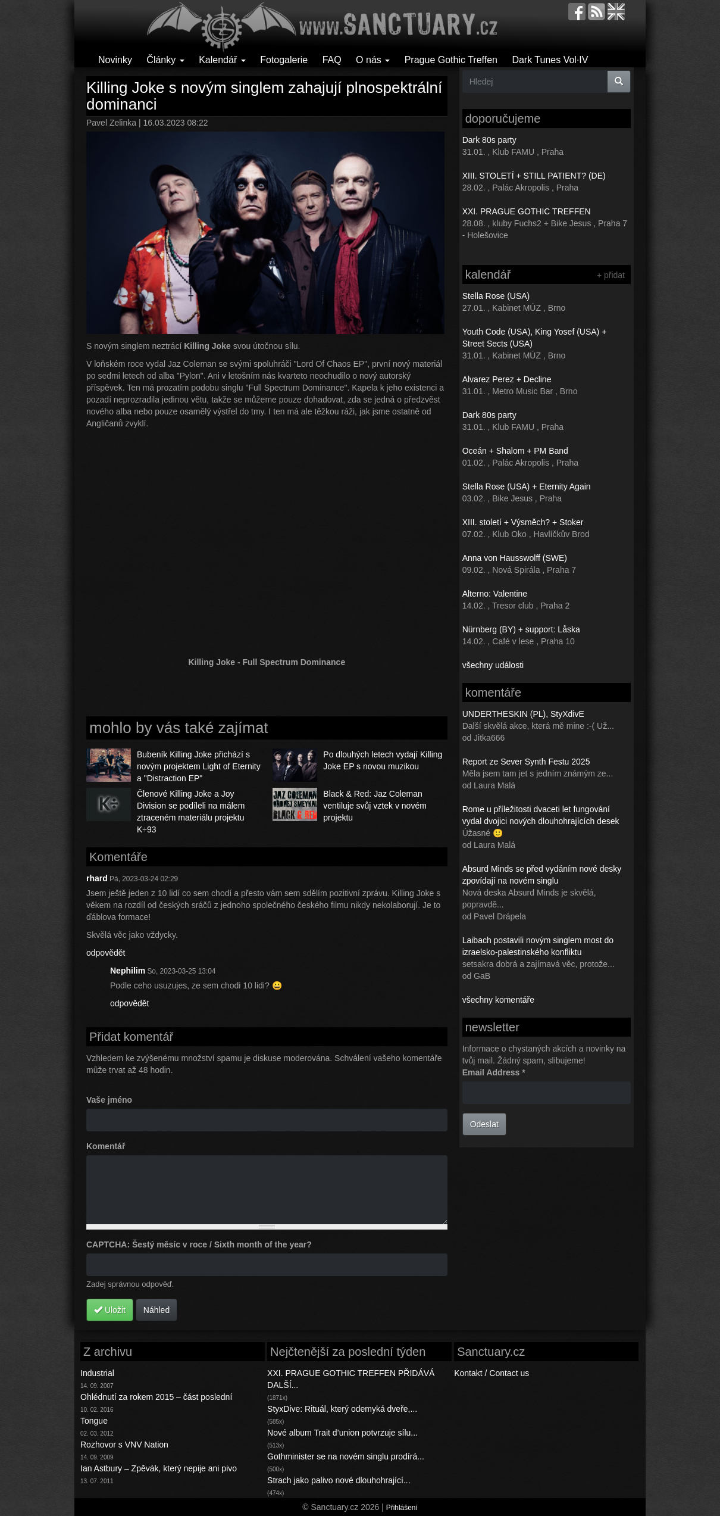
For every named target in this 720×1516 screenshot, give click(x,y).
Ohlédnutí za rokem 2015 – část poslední (156, 1397)
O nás (373, 60)
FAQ (332, 60)
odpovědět (105, 952)
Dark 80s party (489, 140)
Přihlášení (402, 1507)
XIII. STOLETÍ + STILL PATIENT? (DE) (534, 175)
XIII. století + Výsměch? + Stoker (523, 522)
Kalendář (222, 60)
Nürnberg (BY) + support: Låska (521, 629)
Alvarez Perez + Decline (507, 379)
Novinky (115, 60)
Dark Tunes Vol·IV (550, 60)
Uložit (110, 1310)
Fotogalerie (284, 60)
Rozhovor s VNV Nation (124, 1444)
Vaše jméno (109, 1100)
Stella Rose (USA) (496, 296)
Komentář (105, 1146)
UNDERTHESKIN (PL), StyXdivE (523, 714)
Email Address (493, 1072)
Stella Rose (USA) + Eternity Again (526, 486)
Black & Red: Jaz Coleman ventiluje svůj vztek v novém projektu (375, 805)
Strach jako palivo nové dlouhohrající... (338, 1480)
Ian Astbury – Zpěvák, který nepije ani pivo (158, 1468)
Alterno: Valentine (494, 593)
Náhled (156, 1310)
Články (165, 60)
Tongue (94, 1420)
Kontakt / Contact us (491, 1373)
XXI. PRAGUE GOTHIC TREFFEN (526, 211)
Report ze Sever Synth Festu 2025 (526, 761)
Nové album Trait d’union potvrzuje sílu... (342, 1432)
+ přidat (611, 275)
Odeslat (484, 1124)
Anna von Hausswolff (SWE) (514, 558)
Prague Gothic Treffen (451, 60)
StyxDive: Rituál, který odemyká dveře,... (342, 1409)
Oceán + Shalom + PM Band (515, 451)
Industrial (97, 1373)
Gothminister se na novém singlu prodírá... (345, 1456)
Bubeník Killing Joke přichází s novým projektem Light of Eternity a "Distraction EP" (199, 766)
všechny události (493, 665)
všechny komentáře (498, 1000)
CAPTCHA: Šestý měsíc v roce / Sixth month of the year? (199, 1244)
